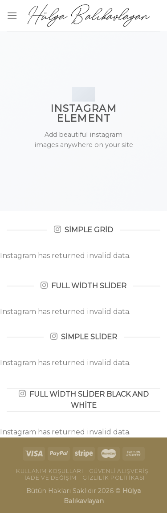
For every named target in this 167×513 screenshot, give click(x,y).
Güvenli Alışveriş (119, 471)
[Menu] (12, 15)
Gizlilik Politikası (113, 477)
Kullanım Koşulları (49, 471)
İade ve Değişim (50, 477)
